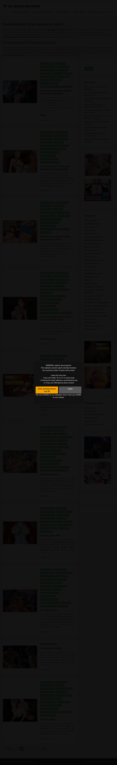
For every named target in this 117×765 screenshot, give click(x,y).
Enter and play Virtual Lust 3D (47, 390)
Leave (70, 389)
